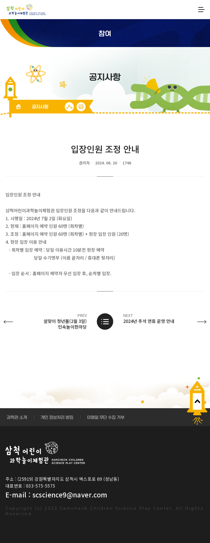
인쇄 (81, 106)
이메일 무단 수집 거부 (105, 417)
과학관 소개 (17, 417)
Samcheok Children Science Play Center (45, 453)
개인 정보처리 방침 (57, 417)
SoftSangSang (25, 9)
